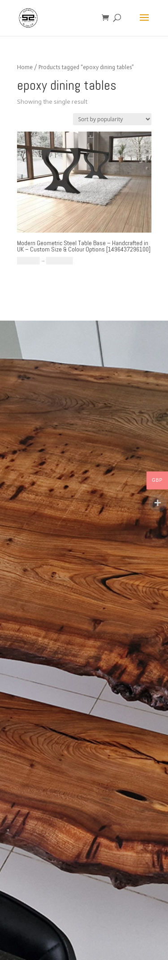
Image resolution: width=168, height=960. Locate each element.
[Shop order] (112, 119)
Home (25, 67)
